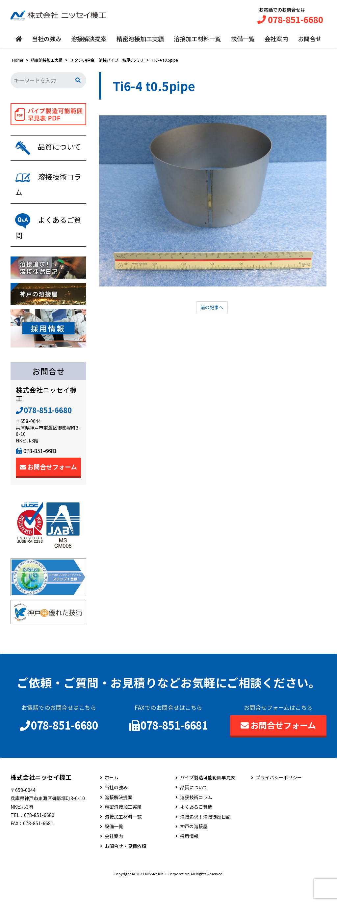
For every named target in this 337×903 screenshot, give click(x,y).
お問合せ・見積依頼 (125, 866)
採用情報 (189, 857)
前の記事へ (212, 311)
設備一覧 (243, 42)
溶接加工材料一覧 (197, 42)
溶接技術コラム (196, 818)
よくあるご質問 (196, 828)
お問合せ (310, 42)
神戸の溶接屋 (194, 847)
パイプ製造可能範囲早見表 (207, 798)
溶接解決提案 (89, 42)
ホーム (111, 798)
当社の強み (47, 42)
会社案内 (276, 42)
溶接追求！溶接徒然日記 (205, 837)
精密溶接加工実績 (140, 42)
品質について (194, 808)
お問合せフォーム (48, 487)
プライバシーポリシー (279, 798)
